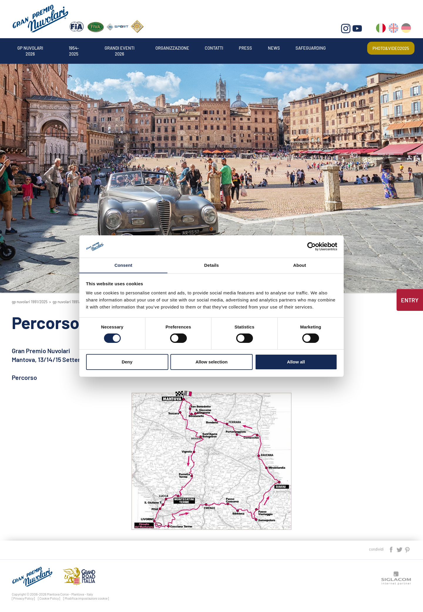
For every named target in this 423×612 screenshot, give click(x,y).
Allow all (296, 362)
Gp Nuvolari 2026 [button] (33, 48)
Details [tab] (211, 265)
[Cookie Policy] (49, 598)
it (381, 30)
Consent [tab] (123, 265)
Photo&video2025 (389, 48)
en (394, 30)
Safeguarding (335, 48)
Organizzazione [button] (186, 48)
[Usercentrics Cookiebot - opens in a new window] (311, 246)
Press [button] (266, 48)
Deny (127, 362)
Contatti (232, 48)
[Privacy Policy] (23, 598)
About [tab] (299, 265)
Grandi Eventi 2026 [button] (129, 48)
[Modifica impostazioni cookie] (86, 598)
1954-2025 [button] (79, 48)
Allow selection (211, 362)
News (296, 48)
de (406, 30)
